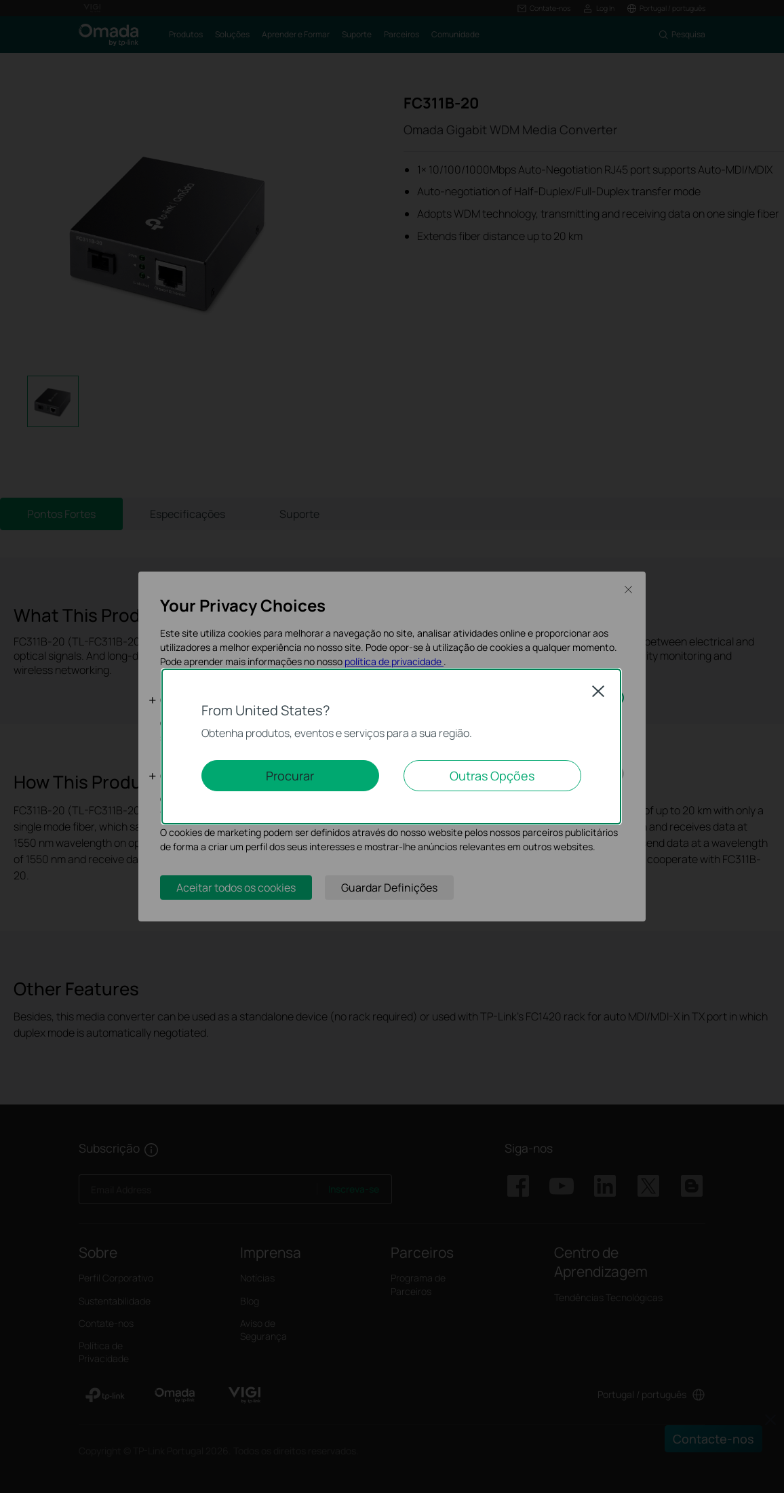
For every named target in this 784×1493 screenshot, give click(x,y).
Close (598, 691)
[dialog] (392, 746)
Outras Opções (492, 776)
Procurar (290, 776)
